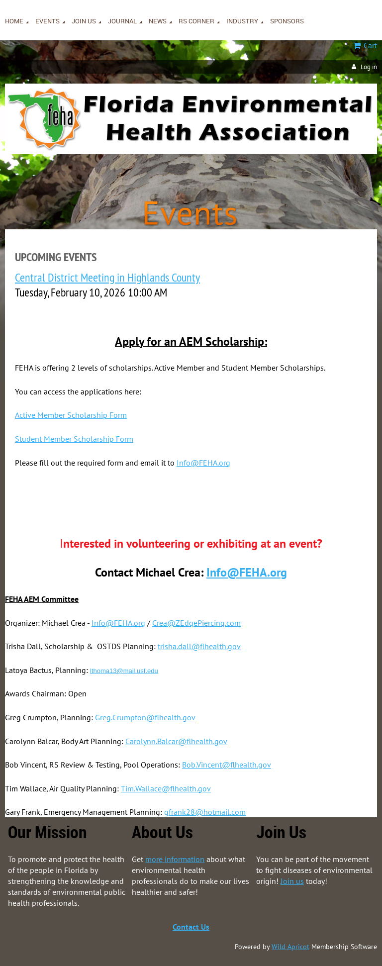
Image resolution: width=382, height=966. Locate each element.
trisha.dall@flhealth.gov (199, 646)
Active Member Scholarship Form (71, 415)
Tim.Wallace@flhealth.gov (166, 788)
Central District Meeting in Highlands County (107, 277)
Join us (292, 881)
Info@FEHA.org (203, 463)
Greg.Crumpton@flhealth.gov (145, 717)
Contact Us (191, 927)
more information (174, 859)
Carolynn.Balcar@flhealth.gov (176, 741)
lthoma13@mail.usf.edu (124, 671)
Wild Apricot (290, 946)
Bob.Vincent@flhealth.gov (226, 765)
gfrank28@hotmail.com (205, 812)
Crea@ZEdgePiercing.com (196, 623)
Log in (369, 67)
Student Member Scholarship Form (74, 439)
